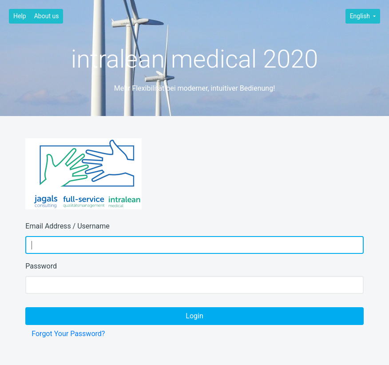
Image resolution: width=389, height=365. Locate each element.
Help (19, 16)
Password (41, 266)
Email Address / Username (67, 226)
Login (194, 316)
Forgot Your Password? (68, 333)
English (361, 16)
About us (46, 16)
